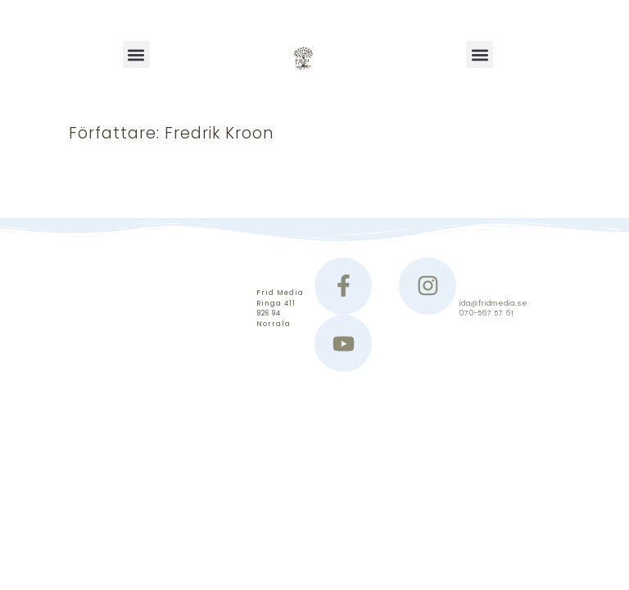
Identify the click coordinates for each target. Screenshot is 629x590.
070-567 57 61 (486, 313)
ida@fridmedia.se (493, 303)
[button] (136, 54)
